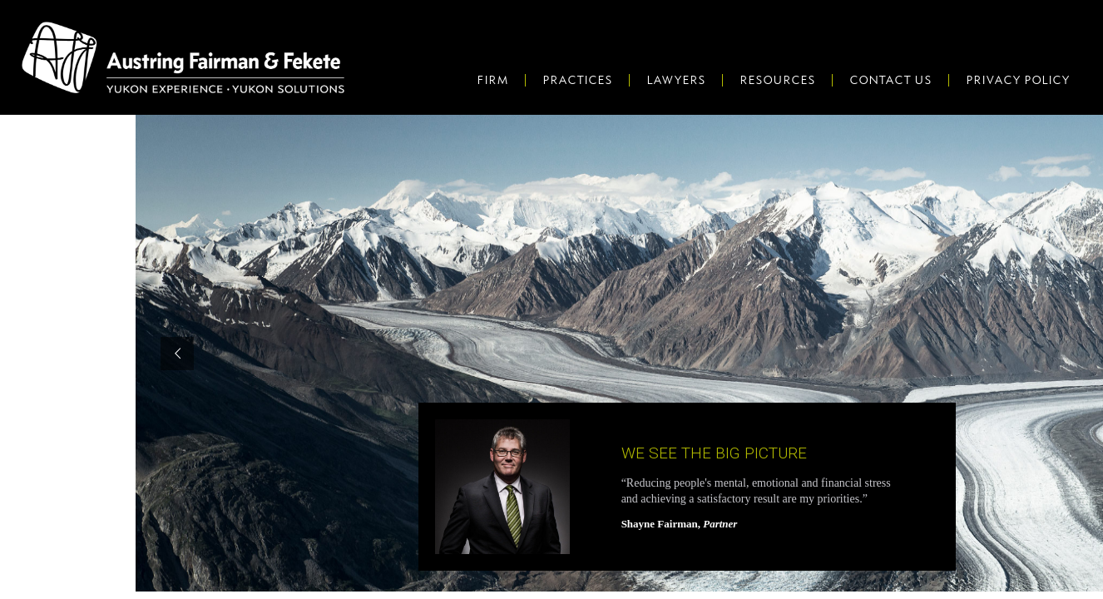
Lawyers (675, 79)
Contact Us (890, 79)
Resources (777, 79)
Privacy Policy (1018, 79)
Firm (492, 79)
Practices (577, 79)
